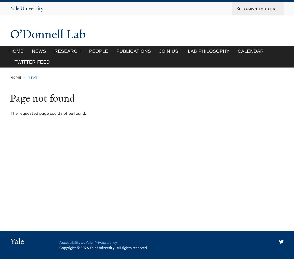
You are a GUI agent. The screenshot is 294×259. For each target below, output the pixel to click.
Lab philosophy (209, 51)
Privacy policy (106, 243)
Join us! (169, 51)
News (39, 51)
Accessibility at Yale (76, 243)
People (98, 51)
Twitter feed (32, 62)
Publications (133, 51)
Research (67, 51)
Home (16, 51)
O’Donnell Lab (49, 34)
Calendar (251, 51)
